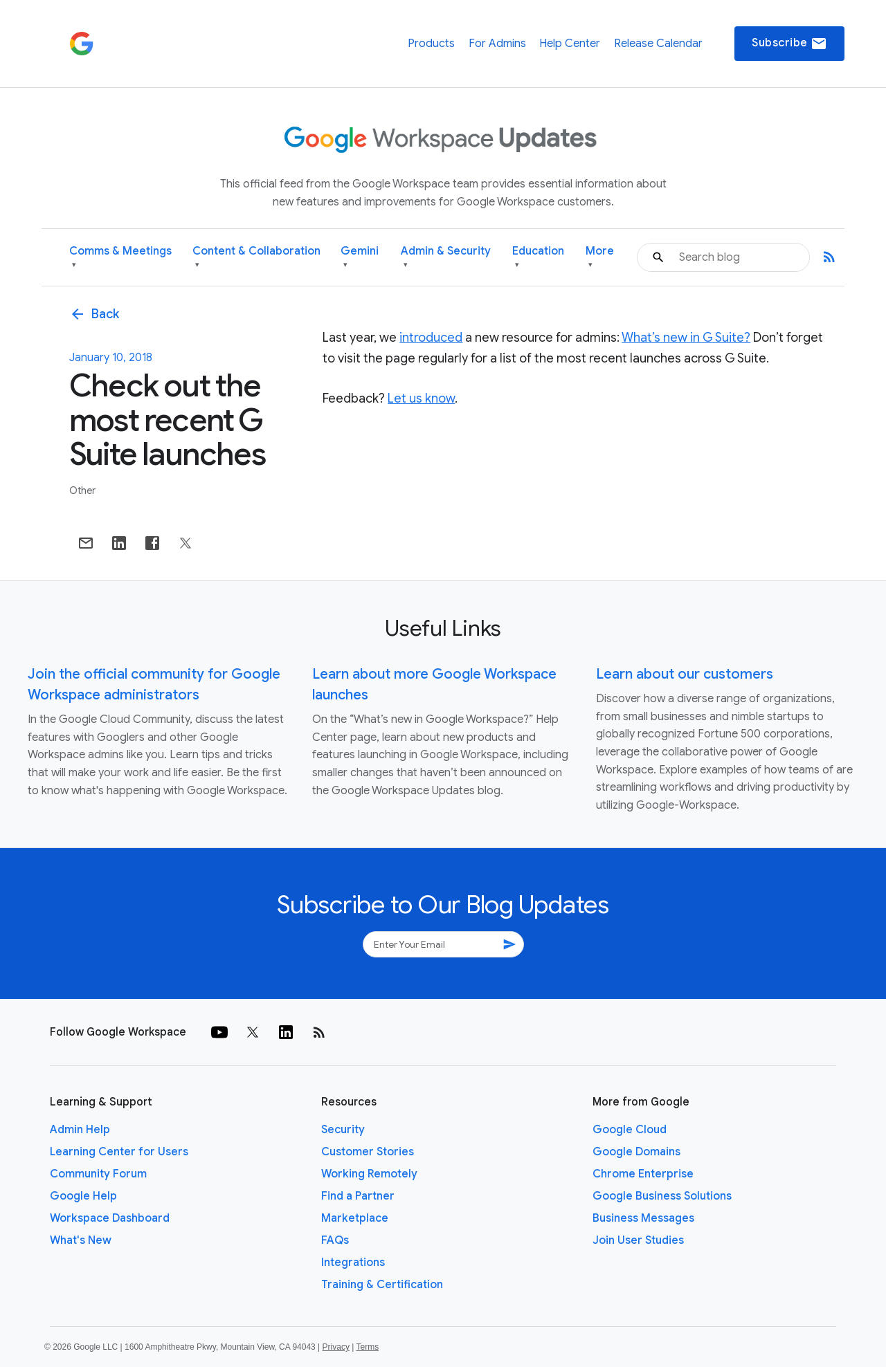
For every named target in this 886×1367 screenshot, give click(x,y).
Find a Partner (358, 1196)
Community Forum (98, 1174)
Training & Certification (382, 1285)
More (600, 257)
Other (82, 490)
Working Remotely (369, 1174)
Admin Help (80, 1130)
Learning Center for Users (119, 1152)
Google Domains (636, 1152)
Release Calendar (658, 44)
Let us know (421, 398)
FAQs (335, 1240)
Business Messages (643, 1218)
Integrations (353, 1262)
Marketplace (354, 1218)
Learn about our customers (684, 674)
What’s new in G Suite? (686, 337)
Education (538, 257)
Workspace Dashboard (110, 1218)
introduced (430, 337)
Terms (367, 1347)
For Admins (497, 44)
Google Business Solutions (662, 1196)
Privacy (336, 1347)
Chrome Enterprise (643, 1174)
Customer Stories (367, 1152)
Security (343, 1130)
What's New (80, 1240)
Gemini (360, 257)
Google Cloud (630, 1130)
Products (431, 44)
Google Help (83, 1196)
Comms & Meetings (120, 257)
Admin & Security (446, 257)
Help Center (569, 44)
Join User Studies (638, 1240)
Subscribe (789, 43)
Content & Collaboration (256, 257)
